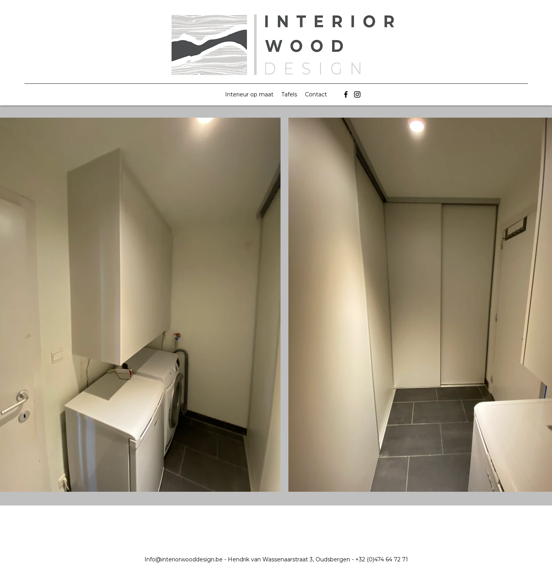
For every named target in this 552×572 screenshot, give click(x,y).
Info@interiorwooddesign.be (183, 559)
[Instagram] (357, 94)
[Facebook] (346, 94)
